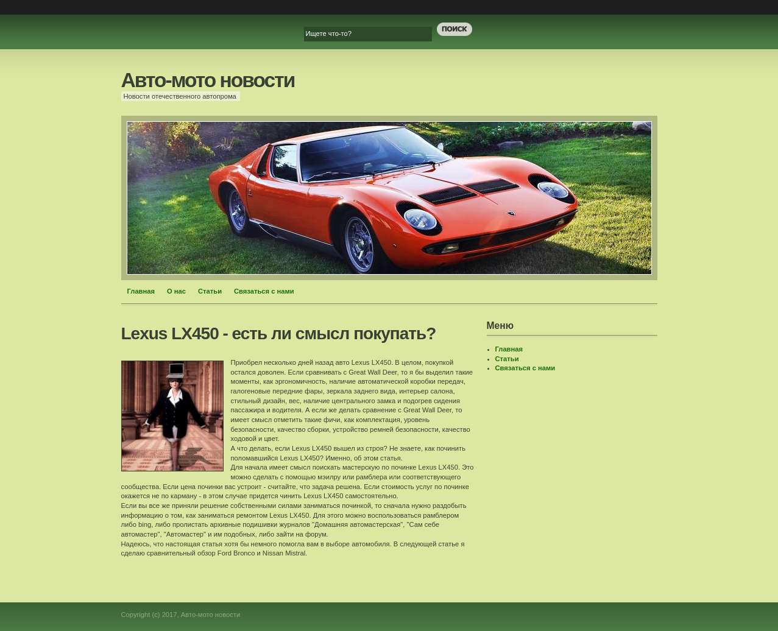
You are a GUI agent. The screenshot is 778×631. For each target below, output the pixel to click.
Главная (141, 291)
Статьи (210, 291)
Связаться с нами (264, 291)
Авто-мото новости (208, 80)
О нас (176, 291)
